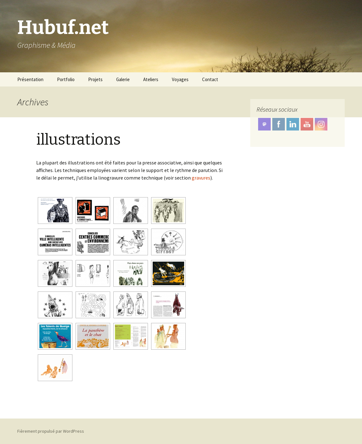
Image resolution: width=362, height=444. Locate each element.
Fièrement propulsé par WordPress (50, 431)
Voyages (180, 79)
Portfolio (66, 79)
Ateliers (150, 79)
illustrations (78, 139)
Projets (95, 79)
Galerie (123, 79)
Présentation (30, 79)
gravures (201, 178)
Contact (210, 79)
